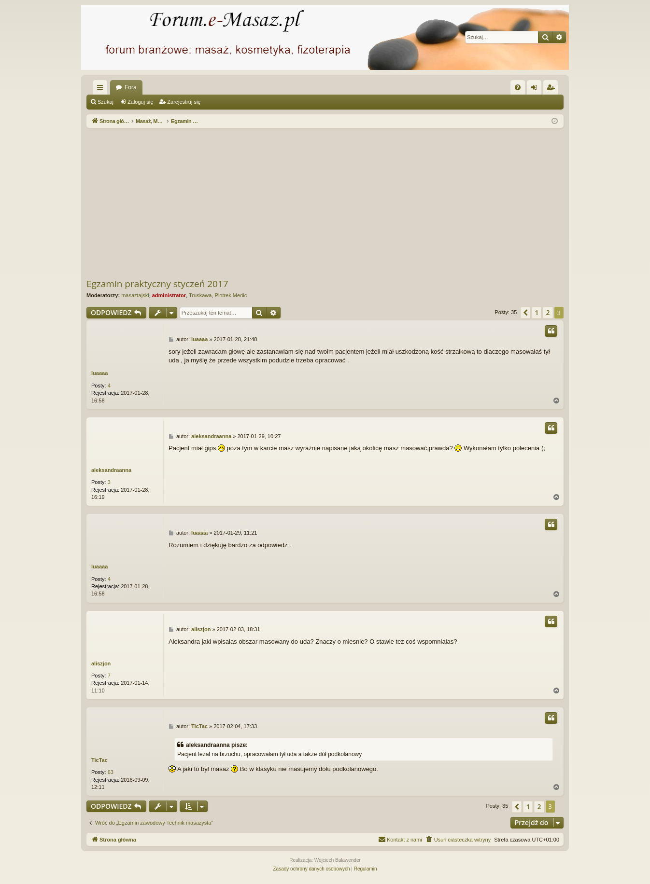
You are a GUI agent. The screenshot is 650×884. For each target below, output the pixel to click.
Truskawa (200, 295)
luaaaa (99, 373)
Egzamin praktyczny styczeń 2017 (157, 283)
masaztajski (135, 295)
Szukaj (105, 102)
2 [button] (548, 312)
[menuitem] (517, 87)
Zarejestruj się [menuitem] (552, 89)
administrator (169, 295)
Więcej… (102, 89)
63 (110, 772)
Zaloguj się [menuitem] (536, 89)
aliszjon (101, 663)
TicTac (99, 760)
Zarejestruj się (183, 102)
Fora (131, 87)
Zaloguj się (140, 102)
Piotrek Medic (231, 295)
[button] (525, 312)
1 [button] (536, 312)
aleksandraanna (111, 470)
